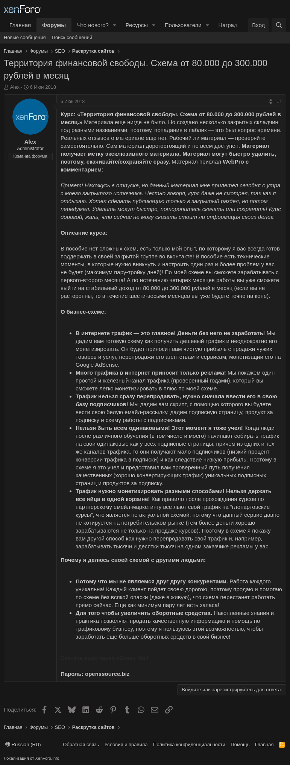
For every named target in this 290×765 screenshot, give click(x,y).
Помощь (240, 744)
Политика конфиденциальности (189, 744)
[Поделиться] (270, 101)
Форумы (54, 25)
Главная (20, 25)
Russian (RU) (23, 744)
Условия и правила (126, 744)
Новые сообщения (25, 37)
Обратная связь (81, 744)
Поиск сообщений (72, 37)
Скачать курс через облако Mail (104, 658)
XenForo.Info (47, 758)
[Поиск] (279, 25)
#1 (279, 101)
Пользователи (183, 25)
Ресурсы (137, 25)
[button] (114, 25)
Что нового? (93, 25)
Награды (230, 25)
